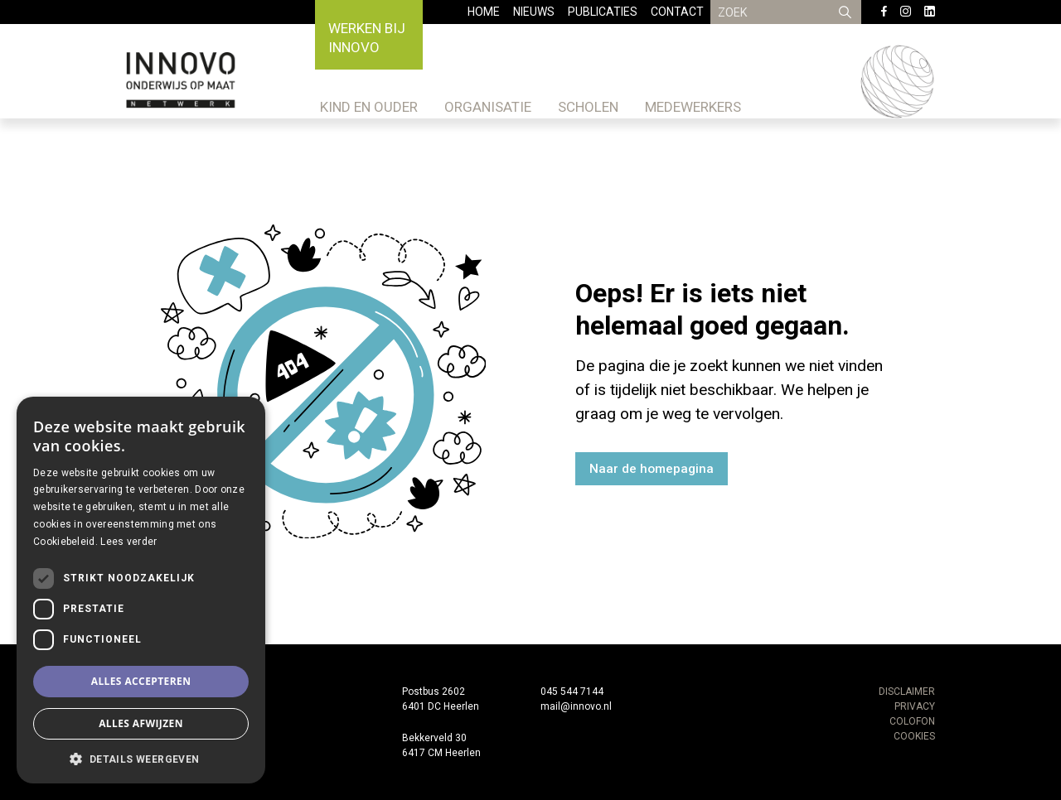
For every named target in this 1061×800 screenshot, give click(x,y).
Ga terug (778, 468)
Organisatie (487, 107)
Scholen (588, 107)
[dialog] (141, 590)
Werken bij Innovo (366, 37)
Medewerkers (693, 107)
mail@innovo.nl (576, 706)
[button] (141, 758)
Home (484, 11)
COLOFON (912, 721)
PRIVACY (914, 706)
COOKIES (914, 736)
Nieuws (534, 11)
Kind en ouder (369, 107)
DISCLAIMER (907, 691)
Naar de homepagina (651, 468)
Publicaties (602, 11)
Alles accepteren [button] (141, 681)
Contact (677, 11)
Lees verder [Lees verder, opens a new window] (128, 541)
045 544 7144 (571, 691)
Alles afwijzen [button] (141, 723)
